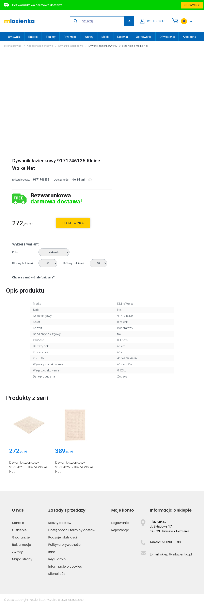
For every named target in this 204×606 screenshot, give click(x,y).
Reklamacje (21, 544)
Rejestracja (120, 530)
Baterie (33, 37)
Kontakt (18, 522)
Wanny (88, 37)
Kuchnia (122, 37)
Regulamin (57, 559)
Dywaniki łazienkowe (70, 45)
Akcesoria (189, 37)
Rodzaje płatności (62, 537)
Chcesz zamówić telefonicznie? (33, 277)
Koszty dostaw (59, 522)
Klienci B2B (56, 573)
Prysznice (70, 37)
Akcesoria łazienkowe (40, 45)
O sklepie (19, 530)
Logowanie (120, 522)
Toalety (51, 37)
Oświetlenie (167, 37)
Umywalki (14, 37)
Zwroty (17, 552)
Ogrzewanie (144, 37)
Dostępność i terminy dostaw (71, 530)
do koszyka (73, 223)
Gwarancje (21, 537)
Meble (105, 37)
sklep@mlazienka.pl (176, 554)
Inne (51, 552)
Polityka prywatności (64, 544)
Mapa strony (22, 559)
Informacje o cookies (65, 566)
